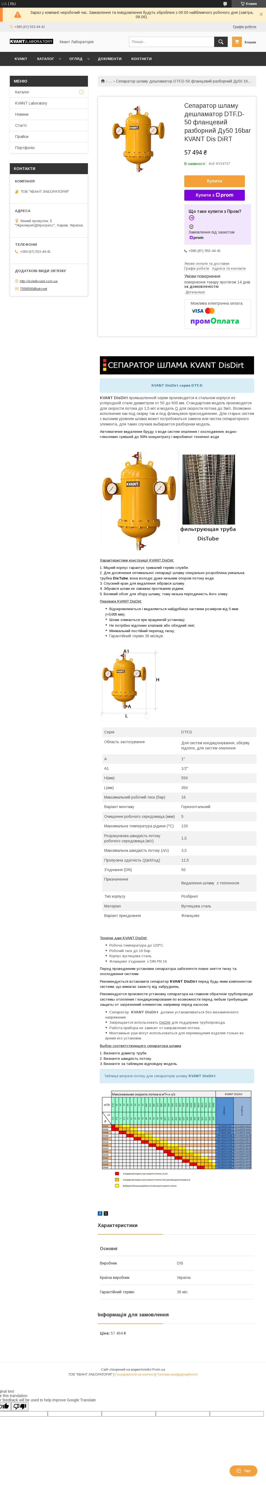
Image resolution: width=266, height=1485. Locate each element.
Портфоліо (25, 148)
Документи (110, 59)
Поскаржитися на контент (134, 1374)
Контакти (141, 59)
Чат (243, 1470)
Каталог (45, 59)
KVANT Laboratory (31, 103)
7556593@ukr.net (33, 289)
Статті (21, 125)
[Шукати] (221, 42)
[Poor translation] (19, 1406)
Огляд (76, 59)
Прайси (21, 136)
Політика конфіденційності (177, 1374)
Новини (21, 114)
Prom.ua (158, 1370)
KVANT (21, 59)
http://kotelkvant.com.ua (39, 281)
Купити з (214, 195)
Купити (214, 181)
